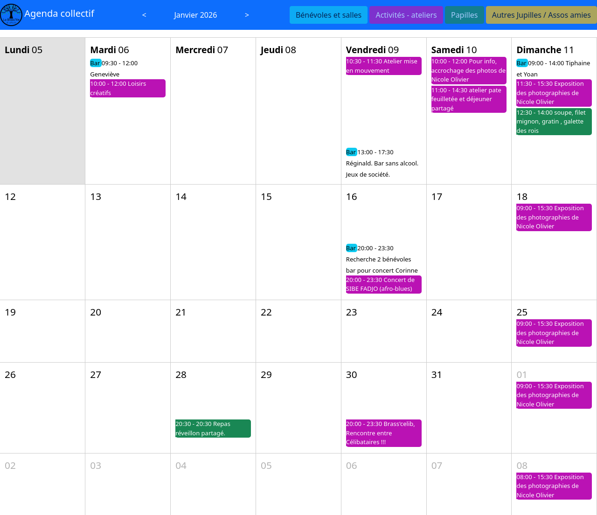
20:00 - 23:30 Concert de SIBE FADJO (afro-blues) (380, 284)
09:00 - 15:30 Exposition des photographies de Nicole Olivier (549, 217)
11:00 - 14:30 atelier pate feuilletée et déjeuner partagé (466, 99)
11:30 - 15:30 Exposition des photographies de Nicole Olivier (549, 92)
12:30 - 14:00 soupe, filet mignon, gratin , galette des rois (550, 121)
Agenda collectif (59, 13)
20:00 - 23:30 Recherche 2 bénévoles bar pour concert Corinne (382, 259)
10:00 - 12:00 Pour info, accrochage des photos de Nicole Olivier (468, 70)
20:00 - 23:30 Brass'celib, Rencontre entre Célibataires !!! (380, 432)
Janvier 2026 (195, 15)
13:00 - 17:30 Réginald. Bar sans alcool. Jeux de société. (382, 163)
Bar (96, 63)
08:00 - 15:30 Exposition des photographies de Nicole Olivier (549, 486)
